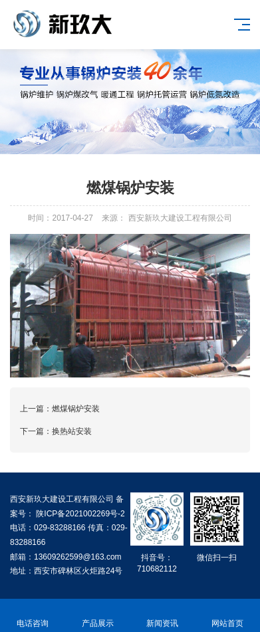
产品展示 (97, 615)
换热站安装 (72, 431)
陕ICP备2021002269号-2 (79, 513)
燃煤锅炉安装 (76, 408)
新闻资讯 (162, 615)
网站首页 (227, 615)
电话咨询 (32, 615)
